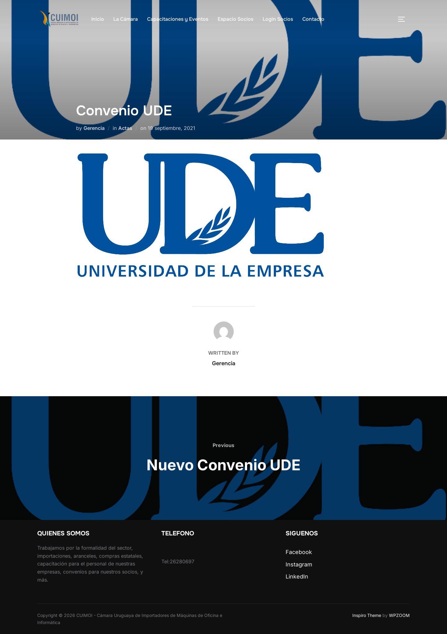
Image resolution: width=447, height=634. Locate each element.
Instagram (299, 564)
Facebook (299, 552)
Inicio (97, 19)
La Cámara (125, 19)
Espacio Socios (235, 19)
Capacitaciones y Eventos (177, 19)
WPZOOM (399, 615)
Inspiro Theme (366, 615)
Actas (125, 128)
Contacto (313, 19)
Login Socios (278, 19)
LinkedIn (297, 576)
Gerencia (94, 128)
